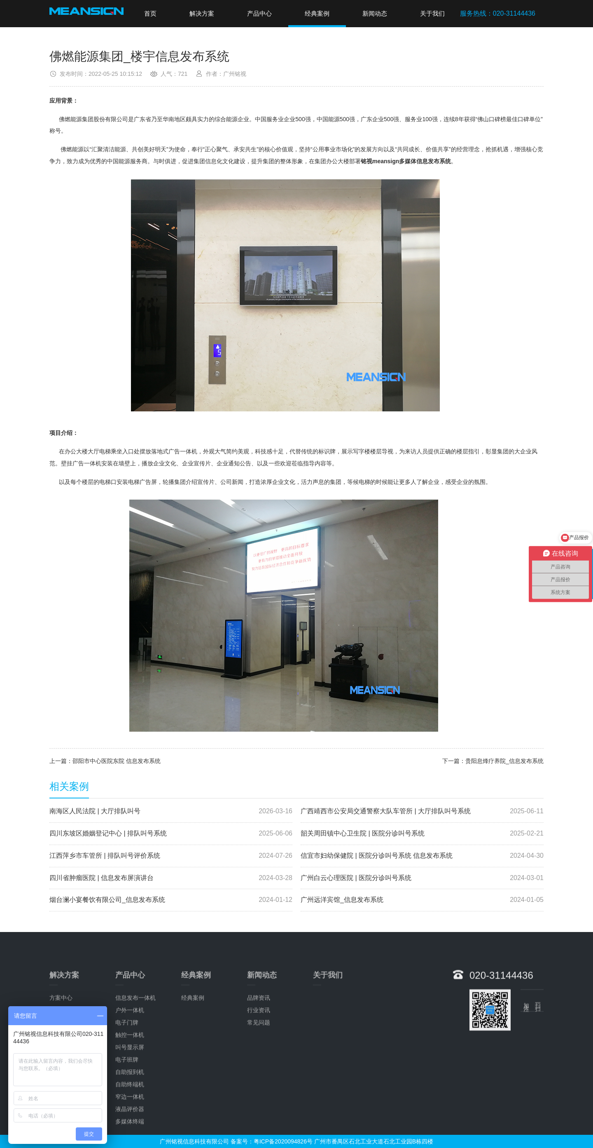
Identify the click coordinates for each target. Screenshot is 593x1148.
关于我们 (432, 13)
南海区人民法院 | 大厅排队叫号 (170, 811)
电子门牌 (126, 1137)
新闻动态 (374, 13)
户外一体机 (129, 1125)
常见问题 (258, 1137)
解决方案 (201, 13)
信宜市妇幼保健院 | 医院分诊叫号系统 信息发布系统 (422, 856)
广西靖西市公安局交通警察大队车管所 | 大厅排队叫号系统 (422, 811)
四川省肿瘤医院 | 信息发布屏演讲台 (170, 878)
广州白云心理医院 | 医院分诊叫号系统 (422, 878)
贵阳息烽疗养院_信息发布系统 (504, 761)
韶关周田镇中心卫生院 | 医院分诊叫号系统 (422, 833)
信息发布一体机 (135, 1112)
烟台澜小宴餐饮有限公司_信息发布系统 (170, 900)
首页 (150, 13)
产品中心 (259, 13)
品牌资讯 (258, 1112)
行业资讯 (258, 1125)
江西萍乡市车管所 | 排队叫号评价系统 (170, 856)
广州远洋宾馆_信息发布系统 (422, 900)
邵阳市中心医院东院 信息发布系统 (116, 761)
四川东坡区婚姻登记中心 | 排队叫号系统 (170, 833)
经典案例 (317, 13)
